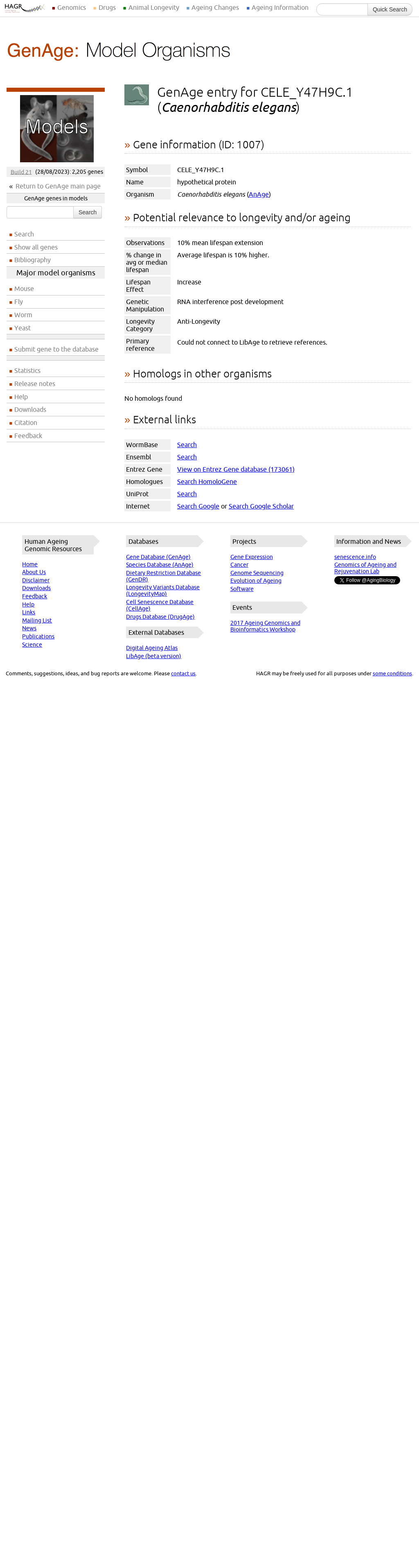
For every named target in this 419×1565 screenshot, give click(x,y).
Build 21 (21, 171)
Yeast (22, 328)
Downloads (30, 409)
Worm (23, 314)
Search (88, 212)
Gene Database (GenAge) (158, 557)
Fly (18, 301)
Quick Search (390, 9)
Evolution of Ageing (256, 580)
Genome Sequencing (257, 573)
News (29, 628)
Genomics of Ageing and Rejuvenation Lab (365, 568)
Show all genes (36, 247)
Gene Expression (251, 557)
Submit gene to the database (56, 349)
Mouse (24, 288)
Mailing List (37, 620)
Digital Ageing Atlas (152, 648)
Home (30, 564)
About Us (34, 572)
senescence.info (355, 557)
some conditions (392, 673)
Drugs (107, 7)
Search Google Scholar (261, 506)
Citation (25, 422)
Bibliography (32, 259)
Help (21, 396)
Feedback (28, 435)
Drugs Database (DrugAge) (160, 616)
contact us (183, 673)
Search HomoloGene (207, 481)
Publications (38, 636)
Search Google (198, 506)
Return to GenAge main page (58, 186)
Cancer (239, 564)
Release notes (34, 383)
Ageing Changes (215, 7)
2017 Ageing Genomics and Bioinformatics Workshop (265, 626)
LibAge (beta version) (153, 656)
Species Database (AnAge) (160, 564)
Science (32, 644)
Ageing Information (280, 7)
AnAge (259, 194)
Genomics (71, 7)
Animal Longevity (153, 7)
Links (28, 612)
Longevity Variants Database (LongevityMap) (163, 590)
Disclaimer (36, 580)
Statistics (27, 370)
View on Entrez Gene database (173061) (236, 469)
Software (242, 589)
